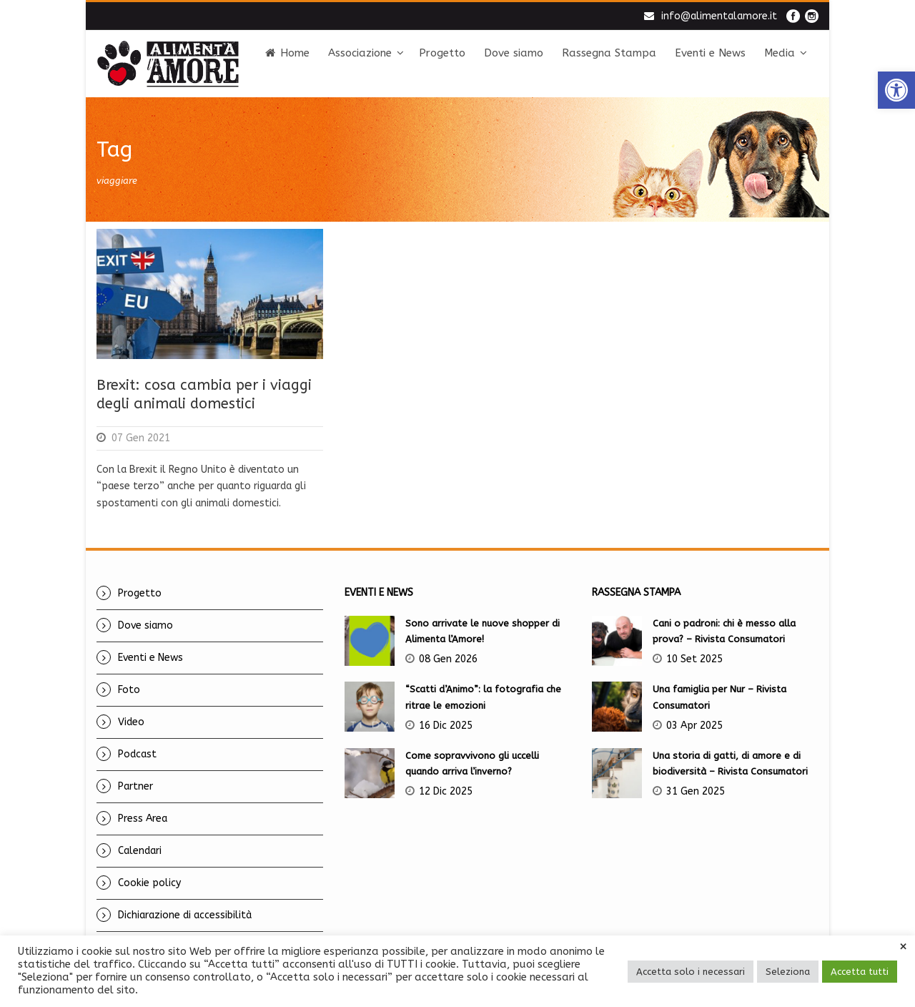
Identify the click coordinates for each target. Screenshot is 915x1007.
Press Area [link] (142, 818)
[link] (896, 90)
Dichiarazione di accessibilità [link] (185, 915)
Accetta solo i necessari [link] (690, 971)
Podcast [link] (137, 754)
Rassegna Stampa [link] (609, 52)
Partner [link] (135, 786)
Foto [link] (129, 690)
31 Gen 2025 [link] (695, 791)
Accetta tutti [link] (860, 971)
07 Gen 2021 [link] (141, 438)
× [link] (903, 947)
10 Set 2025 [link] (694, 659)
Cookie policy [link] (149, 883)
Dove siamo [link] (513, 52)
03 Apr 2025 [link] (694, 725)
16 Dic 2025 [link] (446, 725)
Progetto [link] (442, 52)
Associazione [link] (360, 52)
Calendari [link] (140, 851)
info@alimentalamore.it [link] (719, 16)
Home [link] (287, 52)
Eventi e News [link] (710, 52)
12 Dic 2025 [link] (446, 791)
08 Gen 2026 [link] (448, 659)
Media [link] (779, 52)
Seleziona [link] (788, 971)
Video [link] (131, 722)
